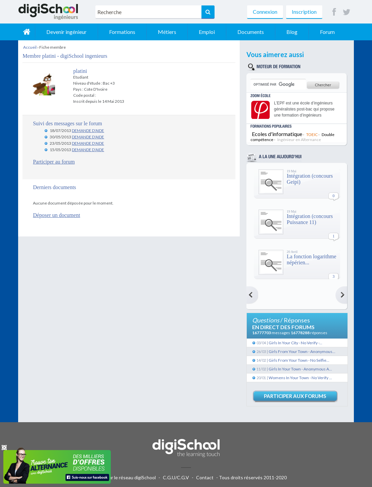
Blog (291, 32)
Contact (205, 477)
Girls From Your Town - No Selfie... (299, 360)
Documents (250, 32)
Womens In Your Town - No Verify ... (300, 377)
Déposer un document (56, 215)
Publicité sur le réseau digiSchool (121, 477)
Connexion (265, 11)
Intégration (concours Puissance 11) (310, 219)
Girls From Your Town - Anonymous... (302, 351)
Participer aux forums (295, 396)
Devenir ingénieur (66, 32)
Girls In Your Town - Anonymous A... (300, 368)
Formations (122, 32)
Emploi (207, 32)
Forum (327, 32)
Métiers (167, 32)
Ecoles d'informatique (277, 134)
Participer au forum (54, 162)
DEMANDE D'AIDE (88, 130)
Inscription (304, 11)
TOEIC (312, 134)
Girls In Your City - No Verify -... (295, 342)
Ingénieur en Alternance (299, 139)
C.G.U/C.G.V (176, 477)
